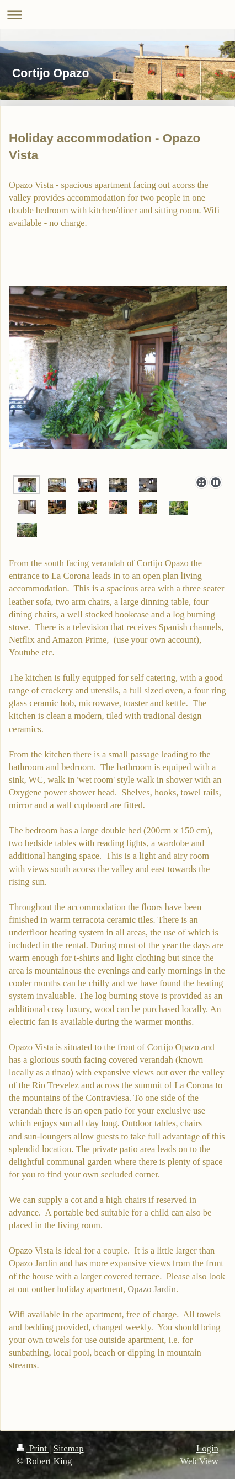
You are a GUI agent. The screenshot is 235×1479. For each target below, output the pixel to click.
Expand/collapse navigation (117, 14)
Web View (199, 1461)
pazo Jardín (155, 1289)
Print (33, 1448)
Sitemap (69, 1448)
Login (207, 1448)
